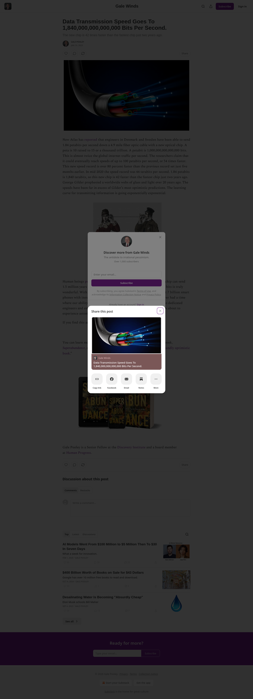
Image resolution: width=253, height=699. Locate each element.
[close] (160, 311)
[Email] (126, 379)
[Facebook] (111, 379)
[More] (156, 379)
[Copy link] (97, 379)
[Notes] (141, 379)
